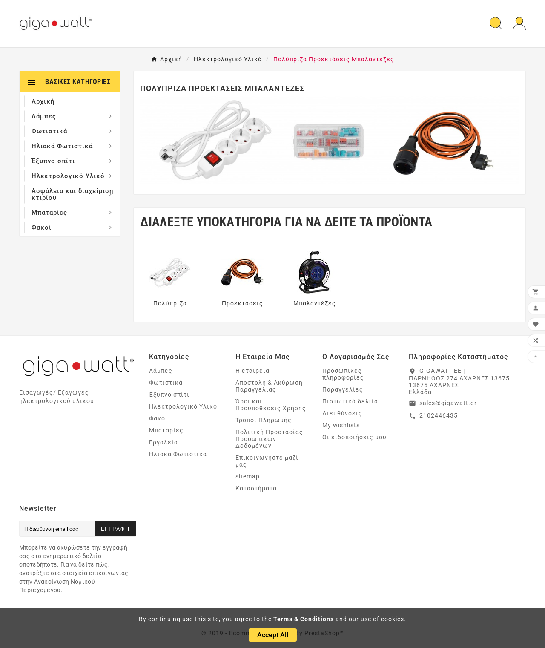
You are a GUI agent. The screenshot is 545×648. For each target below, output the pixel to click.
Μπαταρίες (166, 430)
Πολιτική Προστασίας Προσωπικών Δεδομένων (269, 439)
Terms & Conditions (303, 619)
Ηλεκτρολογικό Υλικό (183, 406)
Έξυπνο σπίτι (169, 394)
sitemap (247, 476)
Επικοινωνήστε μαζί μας (266, 461)
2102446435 (438, 415)
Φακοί (158, 418)
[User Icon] (519, 23)
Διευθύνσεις (342, 413)
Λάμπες (160, 370)
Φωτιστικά (166, 382)
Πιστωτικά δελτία (350, 401)
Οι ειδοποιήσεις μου (354, 437)
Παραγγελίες (342, 389)
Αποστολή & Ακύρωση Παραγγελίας (269, 386)
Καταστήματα (256, 488)
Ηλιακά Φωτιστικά (178, 454)
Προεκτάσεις (242, 303)
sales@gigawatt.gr (448, 403)
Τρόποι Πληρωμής (263, 420)
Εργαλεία (163, 442)
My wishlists (341, 425)
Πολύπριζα (170, 303)
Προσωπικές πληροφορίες (343, 374)
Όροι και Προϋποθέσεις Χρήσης (270, 405)
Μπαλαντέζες (314, 303)
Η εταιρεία (252, 370)
